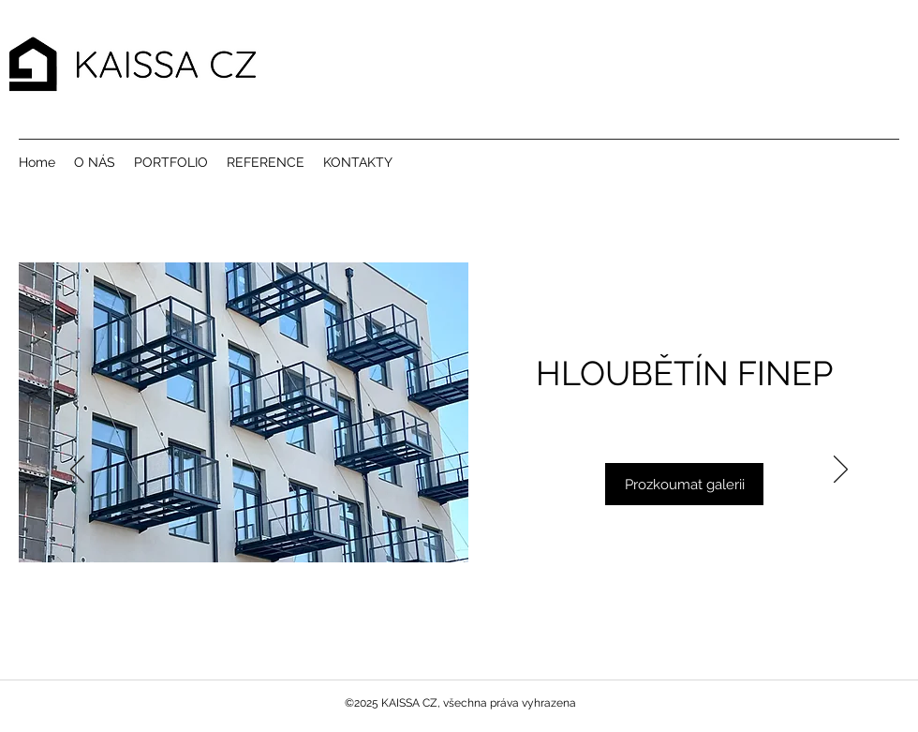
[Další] (841, 471)
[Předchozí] (77, 471)
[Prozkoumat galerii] (684, 484)
